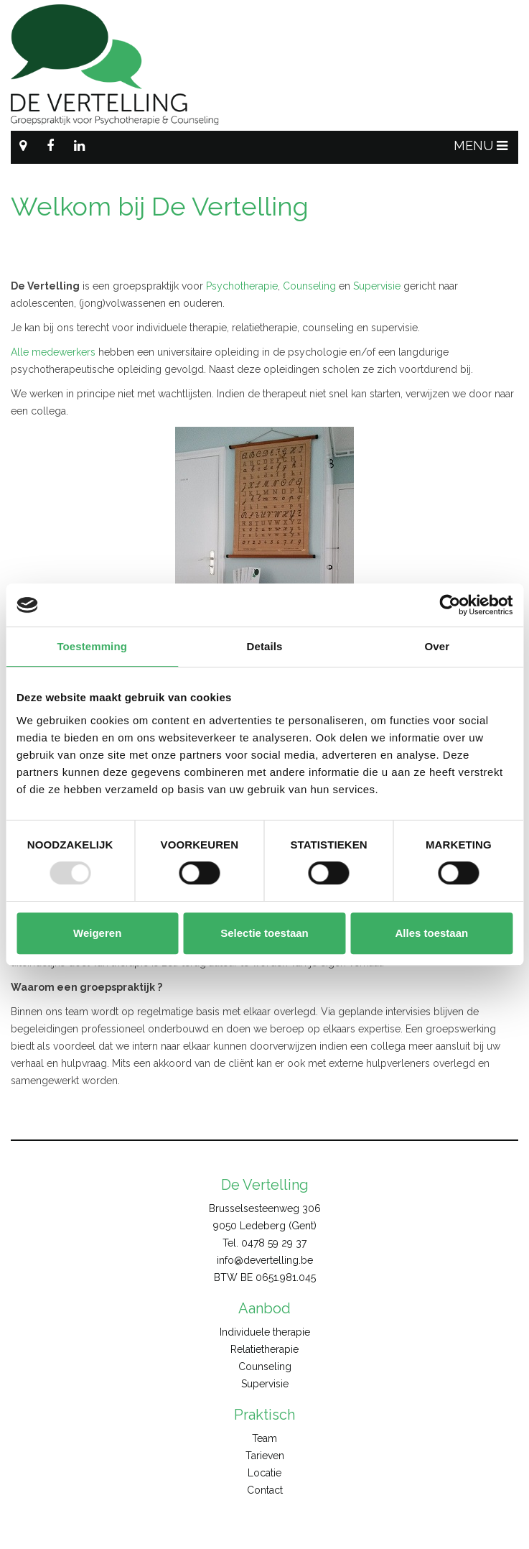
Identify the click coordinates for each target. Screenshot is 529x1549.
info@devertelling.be (265, 1260)
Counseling (309, 286)
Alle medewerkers (53, 352)
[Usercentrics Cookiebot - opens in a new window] (449, 605)
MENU (480, 145)
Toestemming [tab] (92, 646)
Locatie (264, 1473)
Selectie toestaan (264, 933)
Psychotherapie (242, 286)
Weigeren (97, 933)
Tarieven (264, 1455)
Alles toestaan (431, 933)
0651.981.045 (286, 1277)
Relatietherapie (264, 1349)
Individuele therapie (265, 1332)
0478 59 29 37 (273, 1243)
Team (264, 1438)
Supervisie (377, 286)
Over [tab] (437, 646)
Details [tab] (265, 646)
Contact (265, 1490)
